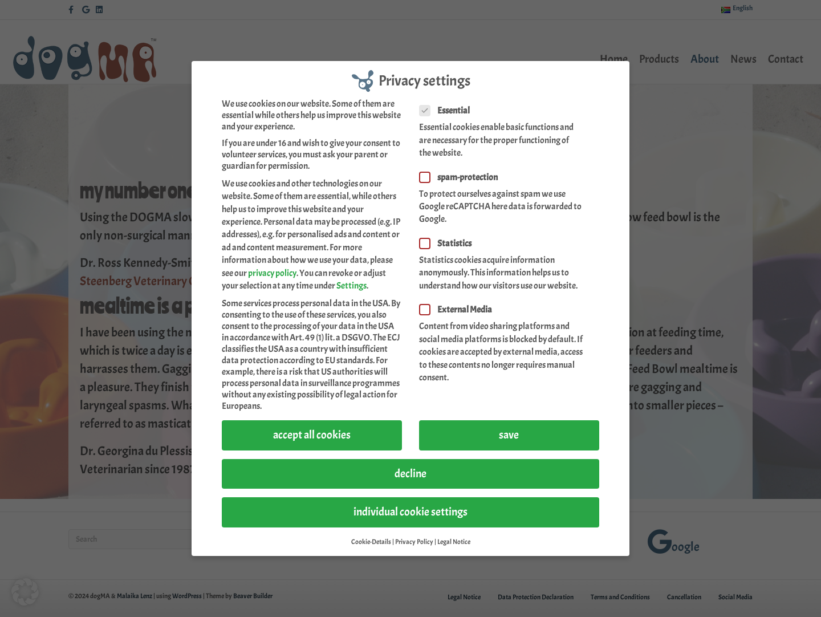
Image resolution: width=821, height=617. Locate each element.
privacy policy (272, 272)
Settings (351, 285)
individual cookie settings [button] (410, 511)
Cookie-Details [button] (371, 541)
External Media (459, 309)
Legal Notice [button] (453, 541)
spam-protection (462, 176)
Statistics (449, 243)
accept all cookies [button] (312, 434)
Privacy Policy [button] (414, 541)
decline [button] (410, 473)
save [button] (509, 434)
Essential (448, 110)
